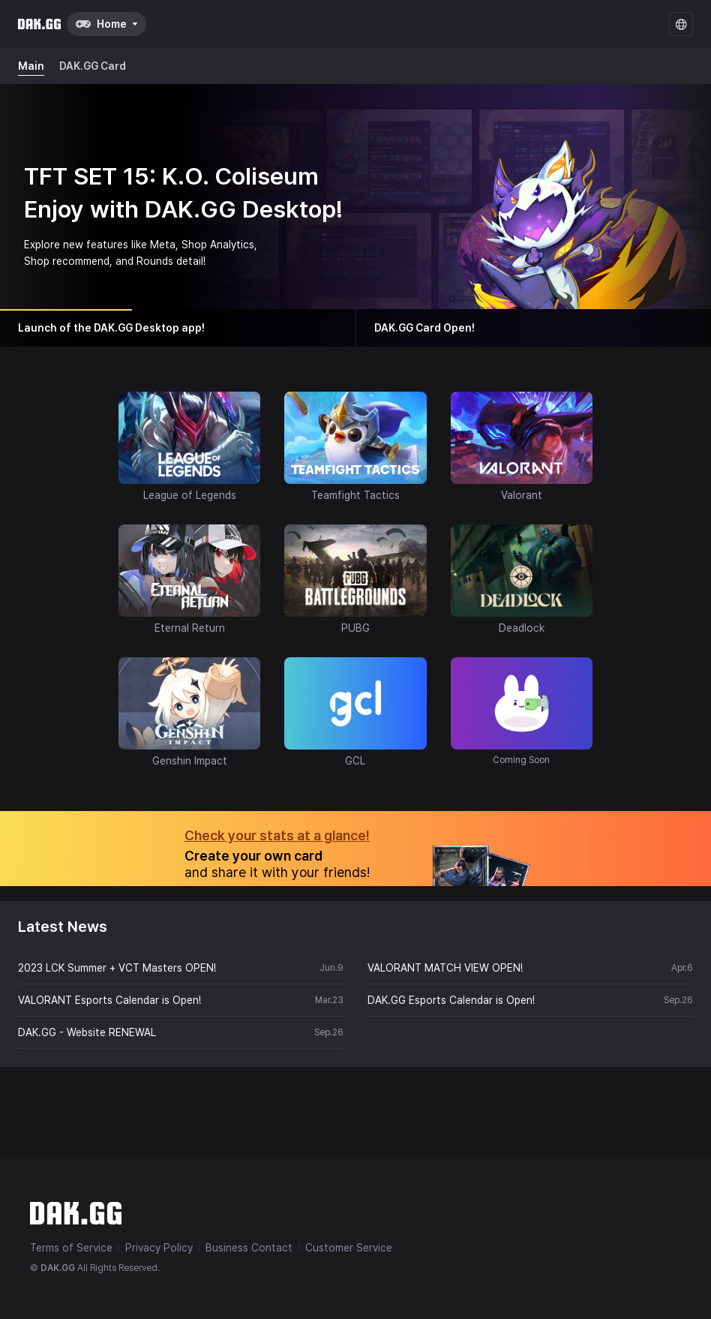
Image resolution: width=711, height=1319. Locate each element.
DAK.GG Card (92, 66)
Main (31, 66)
